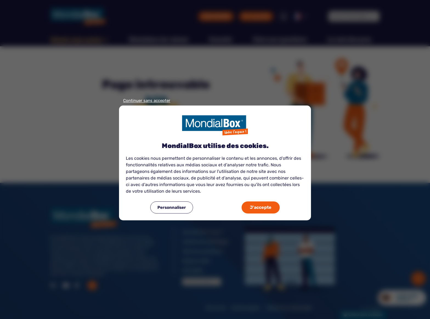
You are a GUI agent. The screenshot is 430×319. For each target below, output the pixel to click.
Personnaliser (171, 207)
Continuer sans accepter (146, 101)
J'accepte (260, 207)
